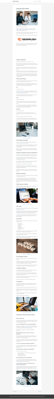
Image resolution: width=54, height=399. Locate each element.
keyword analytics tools (22, 92)
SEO (23, 142)
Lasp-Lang (16, 1)
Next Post (39, 391)
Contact (35, 1)
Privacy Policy (39, 1)
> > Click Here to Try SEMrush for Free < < (27, 138)
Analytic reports (29, 327)
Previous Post (15, 391)
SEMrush (17, 351)
